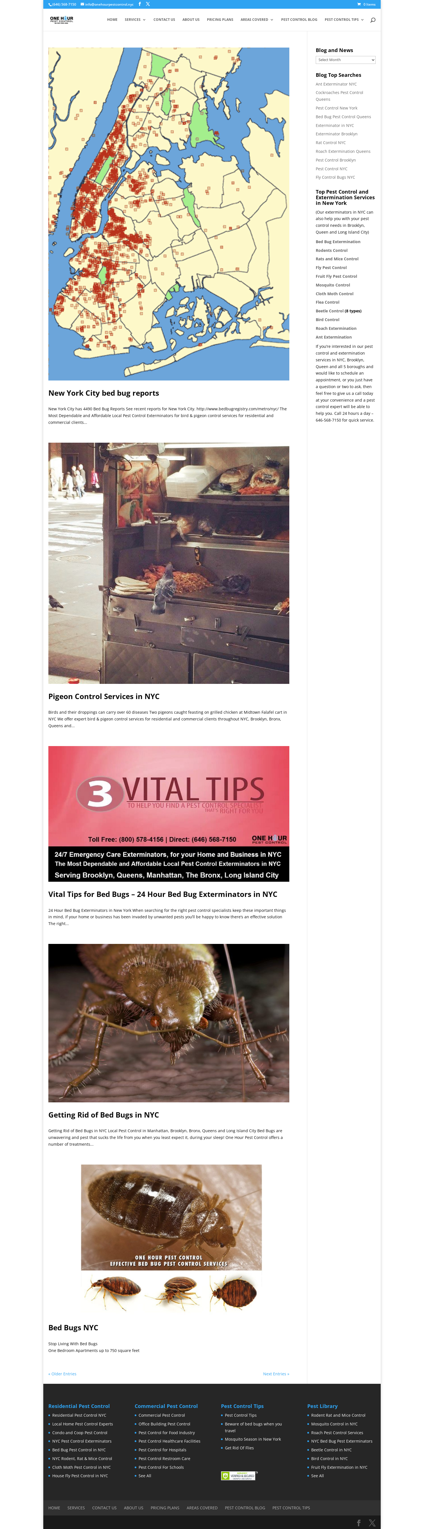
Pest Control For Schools (161, 1467)
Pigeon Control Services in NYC (104, 696)
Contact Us (164, 20)
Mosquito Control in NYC (334, 1424)
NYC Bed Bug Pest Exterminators (342, 1441)
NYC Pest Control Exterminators (82, 1441)
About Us (191, 20)
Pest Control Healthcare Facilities (169, 1441)
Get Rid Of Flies (239, 1447)
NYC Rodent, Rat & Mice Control (82, 1458)
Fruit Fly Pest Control (336, 276)
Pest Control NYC (332, 168)
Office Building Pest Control (164, 1424)
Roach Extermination (336, 328)
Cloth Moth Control (334, 293)
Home (112, 20)
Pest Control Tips (342, 20)
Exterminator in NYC (335, 125)
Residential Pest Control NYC (79, 1415)
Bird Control (327, 319)
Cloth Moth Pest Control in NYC (81, 1467)
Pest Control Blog (299, 20)
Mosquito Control (333, 285)
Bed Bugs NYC (73, 1327)
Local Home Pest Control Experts (82, 1424)
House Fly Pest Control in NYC (80, 1475)
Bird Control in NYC (329, 1458)
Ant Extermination (334, 337)
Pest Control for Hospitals (162, 1449)
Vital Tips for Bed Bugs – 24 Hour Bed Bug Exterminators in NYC (163, 894)
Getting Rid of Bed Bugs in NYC (103, 1115)
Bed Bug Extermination (338, 241)
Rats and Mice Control (337, 258)
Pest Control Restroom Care (164, 1458)
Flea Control (327, 302)
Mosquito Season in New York (253, 1439)
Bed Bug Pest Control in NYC (79, 1449)
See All (145, 1475)
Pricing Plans (220, 20)
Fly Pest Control (331, 267)
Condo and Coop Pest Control (79, 1432)
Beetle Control (330, 311)
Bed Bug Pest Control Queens (343, 116)
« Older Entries (62, 1373)
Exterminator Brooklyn (337, 133)
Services (133, 20)
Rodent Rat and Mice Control (338, 1415)
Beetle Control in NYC (331, 1449)
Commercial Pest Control (162, 1415)
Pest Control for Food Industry (167, 1432)
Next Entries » (276, 1373)
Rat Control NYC (331, 142)
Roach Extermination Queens (343, 151)
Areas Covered (254, 20)
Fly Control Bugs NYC (335, 177)
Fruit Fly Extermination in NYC (339, 1467)
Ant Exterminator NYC (336, 84)
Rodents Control (332, 250)
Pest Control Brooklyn (336, 160)
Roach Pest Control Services (337, 1432)
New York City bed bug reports (103, 393)
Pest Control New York (336, 108)
